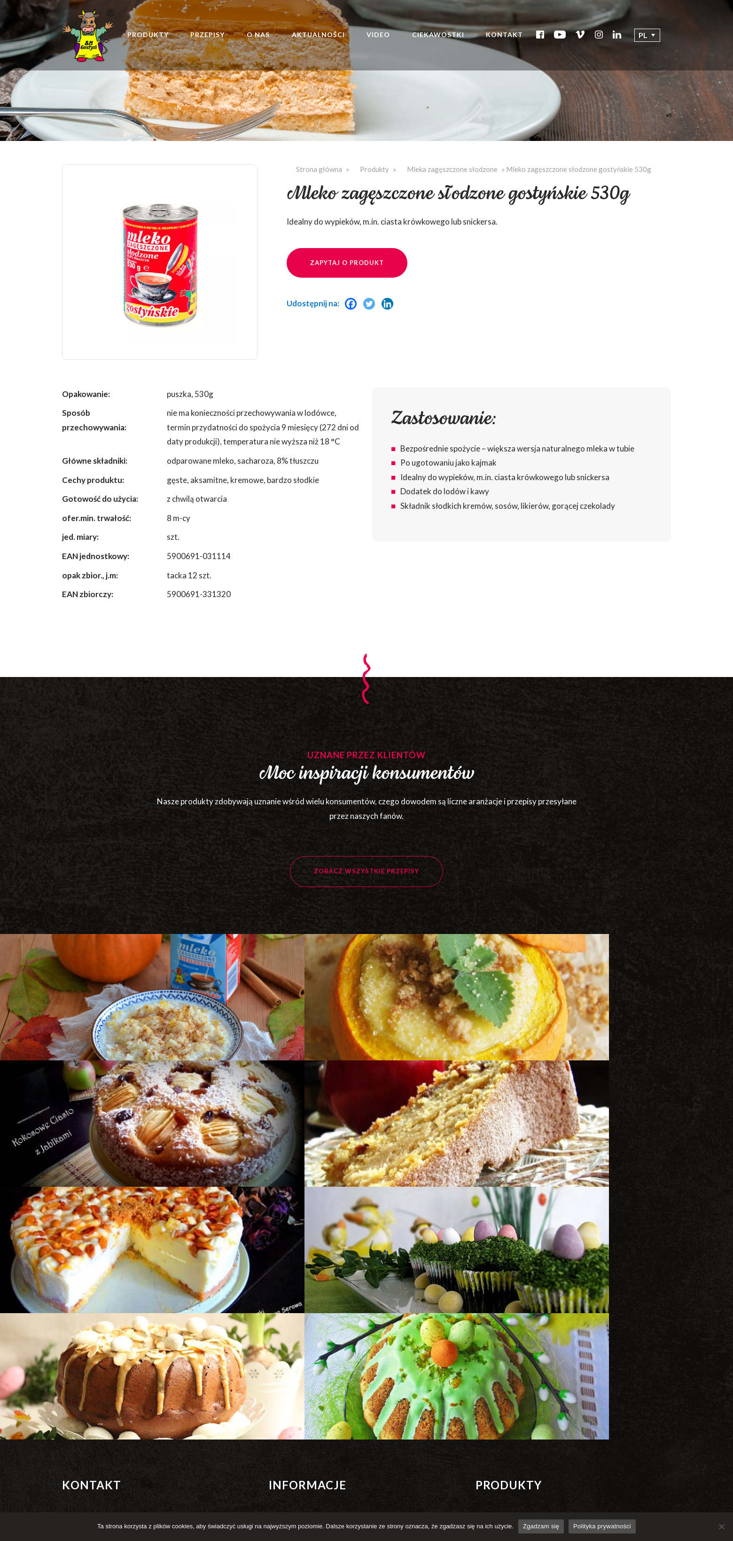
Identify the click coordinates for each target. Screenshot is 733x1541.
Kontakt (507, 38)
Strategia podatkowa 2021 (312, 1434)
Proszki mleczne (502, 1382)
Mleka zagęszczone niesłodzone (528, 1275)
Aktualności (320, 38)
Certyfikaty (287, 1323)
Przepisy (210, 38)
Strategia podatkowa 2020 (312, 1418)
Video (381, 38)
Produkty (151, 38)
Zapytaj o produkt (347, 262)
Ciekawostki (441, 38)
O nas (261, 38)
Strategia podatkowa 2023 (312, 1466)
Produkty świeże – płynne (516, 1413)
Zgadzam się (541, 1526)
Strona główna (319, 169)
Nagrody (283, 1338)
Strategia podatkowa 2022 (312, 1450)
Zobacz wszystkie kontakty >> (106, 1378)
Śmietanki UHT (501, 1336)
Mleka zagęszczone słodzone (452, 169)
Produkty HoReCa (505, 1429)
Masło (486, 1397)
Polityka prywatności (303, 1482)
